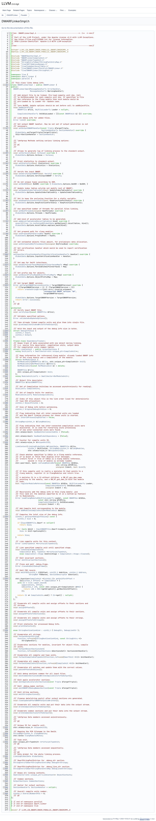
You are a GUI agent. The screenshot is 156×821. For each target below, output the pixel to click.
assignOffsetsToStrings (30, 620)
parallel (26, 79)
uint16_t (46, 285)
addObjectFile (25, 107)
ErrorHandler (54, 89)
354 (5, 762)
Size (29, 519)
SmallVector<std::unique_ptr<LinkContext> (34, 775)
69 (5, 173)
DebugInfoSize (27, 331)
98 (5, 234)
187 (5, 417)
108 (5, 254)
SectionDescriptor (58, 574)
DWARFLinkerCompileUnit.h (34, 58)
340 (5, 733)
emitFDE (24, 572)
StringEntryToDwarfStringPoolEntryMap (32, 762)
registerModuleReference (32, 483)
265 (5, 578)
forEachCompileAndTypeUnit (32, 657)
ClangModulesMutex (33, 735)
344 (5, 742)
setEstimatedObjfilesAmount (32, 244)
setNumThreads (25, 211)
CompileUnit (25, 552)
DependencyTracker (36, 341)
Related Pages (18, 10)
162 (5, 366)
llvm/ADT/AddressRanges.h (34, 64)
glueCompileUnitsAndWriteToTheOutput (37, 324)
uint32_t (33, 572)
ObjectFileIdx (31, 403)
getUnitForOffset (64, 578)
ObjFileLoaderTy (43, 110)
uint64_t (19, 333)
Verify (48, 173)
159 (5, 360)
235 (5, 516)
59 (5, 153)
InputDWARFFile (34, 382)
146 (5, 333)
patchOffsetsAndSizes (29, 669)
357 (5, 768)
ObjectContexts (64, 775)
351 (5, 756)
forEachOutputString (28, 636)
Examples (72, 10)
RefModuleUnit (29, 360)
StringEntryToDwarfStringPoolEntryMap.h (41, 62)
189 (5, 422)
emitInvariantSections (32, 560)
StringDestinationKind (29, 630)
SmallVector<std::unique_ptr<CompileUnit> (56, 351)
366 (5, 787)
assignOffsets (25, 607)
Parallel (24, 15)
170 (5, 382)
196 (5, 436)
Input (27, 333)
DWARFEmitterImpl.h (31, 56)
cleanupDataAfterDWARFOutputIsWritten (37, 700)
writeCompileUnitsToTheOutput (33, 707)
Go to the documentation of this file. (17, 28)
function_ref (24, 638)
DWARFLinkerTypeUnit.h (32, 60)
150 (5, 341)
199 (5, 442)
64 (5, 163)
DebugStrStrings (59, 762)
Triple (51, 128)
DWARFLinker (12, 15)
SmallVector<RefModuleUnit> (54, 376)
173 (5, 388)
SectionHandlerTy (49, 130)
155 (5, 351)
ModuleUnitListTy (30, 376)
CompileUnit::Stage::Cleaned (74, 554)
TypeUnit (31, 543)
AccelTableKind (44, 221)
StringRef (38, 234)
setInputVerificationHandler (27, 254)
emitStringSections (28, 694)
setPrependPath (26, 234)
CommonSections (36, 781)
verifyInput (24, 312)
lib (2, 15)
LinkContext (26, 349)
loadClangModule (29, 498)
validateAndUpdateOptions (32, 318)
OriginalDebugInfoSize (36, 409)
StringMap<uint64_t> (25, 422)
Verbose (41, 153)
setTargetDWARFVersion (30, 285)
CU (34, 552)
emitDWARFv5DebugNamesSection (33, 688)
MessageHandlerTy (38, 89)
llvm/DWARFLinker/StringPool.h (37, 70)
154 (5, 349)
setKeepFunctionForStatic (31, 200)
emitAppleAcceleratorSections (33, 682)
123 (5, 285)
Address (82, 572)
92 (5, 221)
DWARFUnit (70, 114)
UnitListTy (27, 351)
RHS (78, 587)
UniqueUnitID (43, 442)
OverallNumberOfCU (31, 793)
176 (5, 395)
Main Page (7, 10)
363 (5, 781)
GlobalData (20, 132)
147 (5, 335)
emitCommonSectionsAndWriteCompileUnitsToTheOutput (44, 676)
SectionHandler (66, 130)
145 (5, 331)
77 (5, 190)
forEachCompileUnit (28, 663)
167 (5, 376)
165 (5, 372)
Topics (29, 10)
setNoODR (23, 184)
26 (5, 85)
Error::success (30, 300)
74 (5, 184)
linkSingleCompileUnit (31, 549)
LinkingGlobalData (37, 446)
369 (5, 793)
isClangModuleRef (46, 463)
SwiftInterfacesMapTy (51, 265)
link (22, 120)
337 (5, 727)
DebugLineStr (70, 630)
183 (5, 409)
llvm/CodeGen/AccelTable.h (35, 66)
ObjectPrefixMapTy (47, 275)
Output (28, 335)
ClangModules (43, 422)
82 (5, 200)
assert (18, 223)
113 (5, 265)
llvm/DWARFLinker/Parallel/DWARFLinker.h (42, 68)
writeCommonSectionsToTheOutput (34, 713)
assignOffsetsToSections (30, 614)
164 (5, 370)
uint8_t (47, 630)
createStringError (33, 289)
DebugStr (58, 630)
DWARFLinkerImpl (25, 85)
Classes (53, 10)
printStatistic (26, 626)
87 (5, 211)
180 (5, 403)
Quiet (81, 467)
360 (5, 775)
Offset (36, 580)
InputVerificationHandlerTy (55, 254)
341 (5, 735)
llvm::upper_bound (37, 583)
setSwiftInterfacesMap (29, 265)
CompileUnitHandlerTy (28, 114)
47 (5, 128)
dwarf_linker (28, 76)
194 (5, 432)
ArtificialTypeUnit (46, 543)
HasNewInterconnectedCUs (46, 432)
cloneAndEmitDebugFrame (33, 566)
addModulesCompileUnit (31, 510)
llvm (24, 74)
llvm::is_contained (33, 223)
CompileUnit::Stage (34, 554)
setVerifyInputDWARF (28, 173)
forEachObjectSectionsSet (31, 649)
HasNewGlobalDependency (45, 436)
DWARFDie (66, 463)
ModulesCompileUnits (43, 395)
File (45, 361)
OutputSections (49, 349)
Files (63, 10)
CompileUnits (33, 388)
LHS (35, 587)
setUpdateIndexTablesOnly (31, 190)
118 (5, 275)
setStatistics (25, 163)
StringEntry (72, 638)
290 (5, 630)
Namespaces (40, 10)
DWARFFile (22, 110)
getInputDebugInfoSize (36, 516)
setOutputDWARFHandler (29, 128)
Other (51, 364)
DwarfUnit (68, 657)
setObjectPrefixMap (28, 275)
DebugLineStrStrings (61, 768)
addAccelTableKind (27, 221)
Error (16, 120)
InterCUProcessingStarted (33, 417)
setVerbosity (25, 153)
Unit (82, 361)
